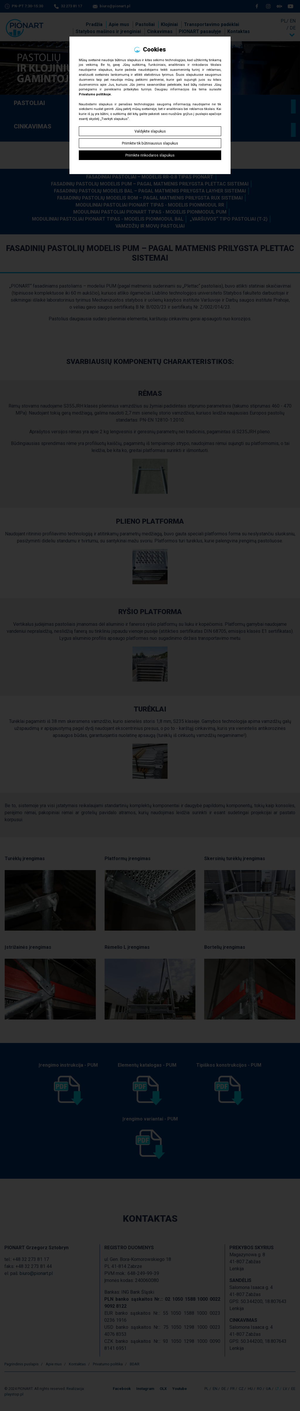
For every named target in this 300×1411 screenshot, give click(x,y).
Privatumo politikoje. (95, 94)
